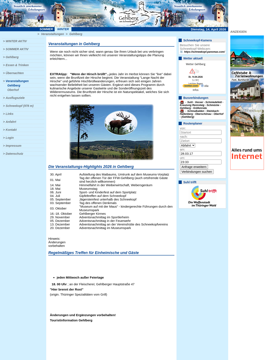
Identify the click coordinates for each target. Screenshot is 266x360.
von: (183, 128)
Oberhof (13, 90)
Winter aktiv (16, 41)
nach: (184, 136)
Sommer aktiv (17, 49)
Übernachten (15, 73)
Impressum (13, 145)
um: (182, 158)
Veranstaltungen (52, 34)
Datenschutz (14, 153)
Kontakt (11, 129)
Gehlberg (75, 34)
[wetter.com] (191, 86)
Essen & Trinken (17, 65)
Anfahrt (11, 121)
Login (10, 137)
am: (182, 149)
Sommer (46, 29)
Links (9, 113)
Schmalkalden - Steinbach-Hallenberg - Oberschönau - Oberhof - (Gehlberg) (201, 114)
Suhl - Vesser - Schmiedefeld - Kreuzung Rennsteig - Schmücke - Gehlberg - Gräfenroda (201, 105)
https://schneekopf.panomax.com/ (204, 51)
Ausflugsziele (15, 97)
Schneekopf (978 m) (19, 105)
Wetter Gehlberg (195, 64)
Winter (63, 29)
